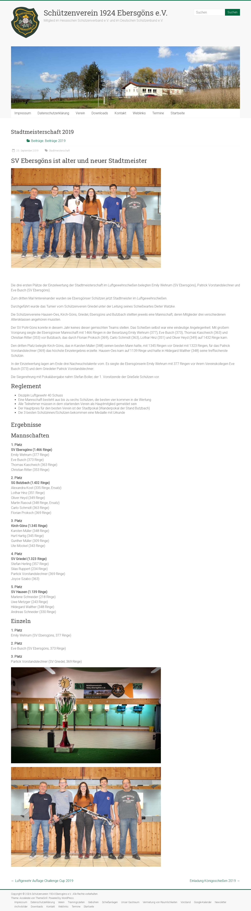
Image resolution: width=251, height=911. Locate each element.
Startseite (178, 113)
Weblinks (139, 113)
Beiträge (37, 141)
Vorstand (186, 902)
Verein (80, 113)
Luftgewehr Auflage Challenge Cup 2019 (42, 881)
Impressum (22, 113)
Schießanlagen (110, 902)
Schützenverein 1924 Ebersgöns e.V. (106, 13)
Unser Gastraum (130, 902)
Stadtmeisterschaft (59, 150)
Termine (158, 113)
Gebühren (93, 902)
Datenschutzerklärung (53, 113)
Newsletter (220, 902)
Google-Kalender (202, 902)
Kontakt (120, 113)
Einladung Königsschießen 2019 (215, 881)
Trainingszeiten (76, 902)
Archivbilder (20, 906)
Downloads (100, 113)
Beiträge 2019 (55, 141)
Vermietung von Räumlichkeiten (160, 902)
